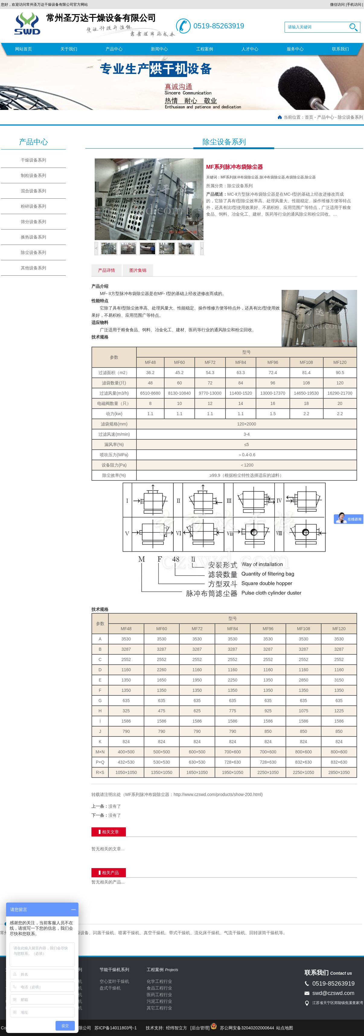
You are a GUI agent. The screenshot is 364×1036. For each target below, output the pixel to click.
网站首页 (23, 49)
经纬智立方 (176, 1027)
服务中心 (295, 49)
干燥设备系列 (33, 160)
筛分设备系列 (33, 221)
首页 (309, 117)
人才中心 (249, 49)
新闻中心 (159, 49)
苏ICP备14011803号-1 (115, 1027)
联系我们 (340, 49)
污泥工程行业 (159, 1001)
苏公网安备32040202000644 (247, 1027)
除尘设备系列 (350, 117)
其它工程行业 (159, 1008)
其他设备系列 (33, 267)
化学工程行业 (159, 981)
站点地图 (284, 1027)
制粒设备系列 (33, 175)
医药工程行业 (159, 994)
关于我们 (68, 49)
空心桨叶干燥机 (114, 981)
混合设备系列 (33, 190)
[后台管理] (200, 1027)
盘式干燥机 (110, 988)
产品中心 (114, 49)
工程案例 (204, 49)
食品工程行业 (159, 988)
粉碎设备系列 (33, 206)
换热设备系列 (33, 237)
